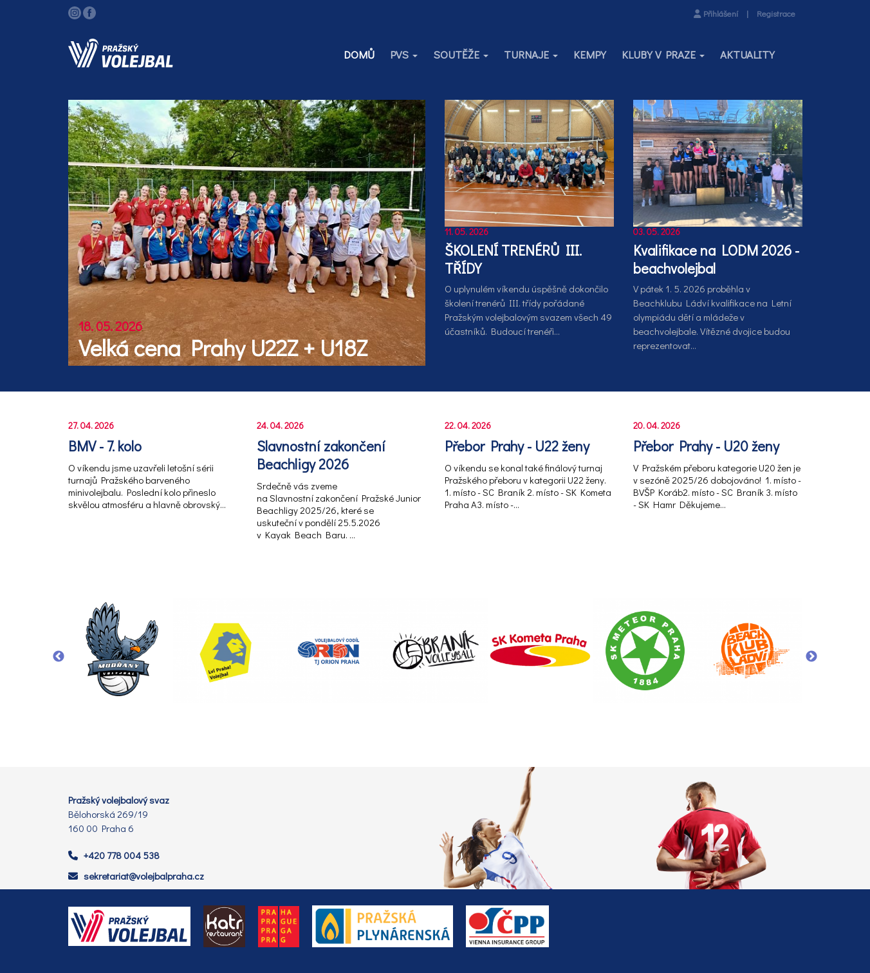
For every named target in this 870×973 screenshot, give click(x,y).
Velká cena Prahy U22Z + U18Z (223, 347)
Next (811, 656)
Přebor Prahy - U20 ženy (706, 446)
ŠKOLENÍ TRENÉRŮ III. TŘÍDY (513, 259)
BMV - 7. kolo (105, 446)
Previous (58, 656)
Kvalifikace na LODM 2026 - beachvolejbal (716, 259)
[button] (403, 54)
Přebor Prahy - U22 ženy (517, 446)
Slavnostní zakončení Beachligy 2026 (321, 455)
